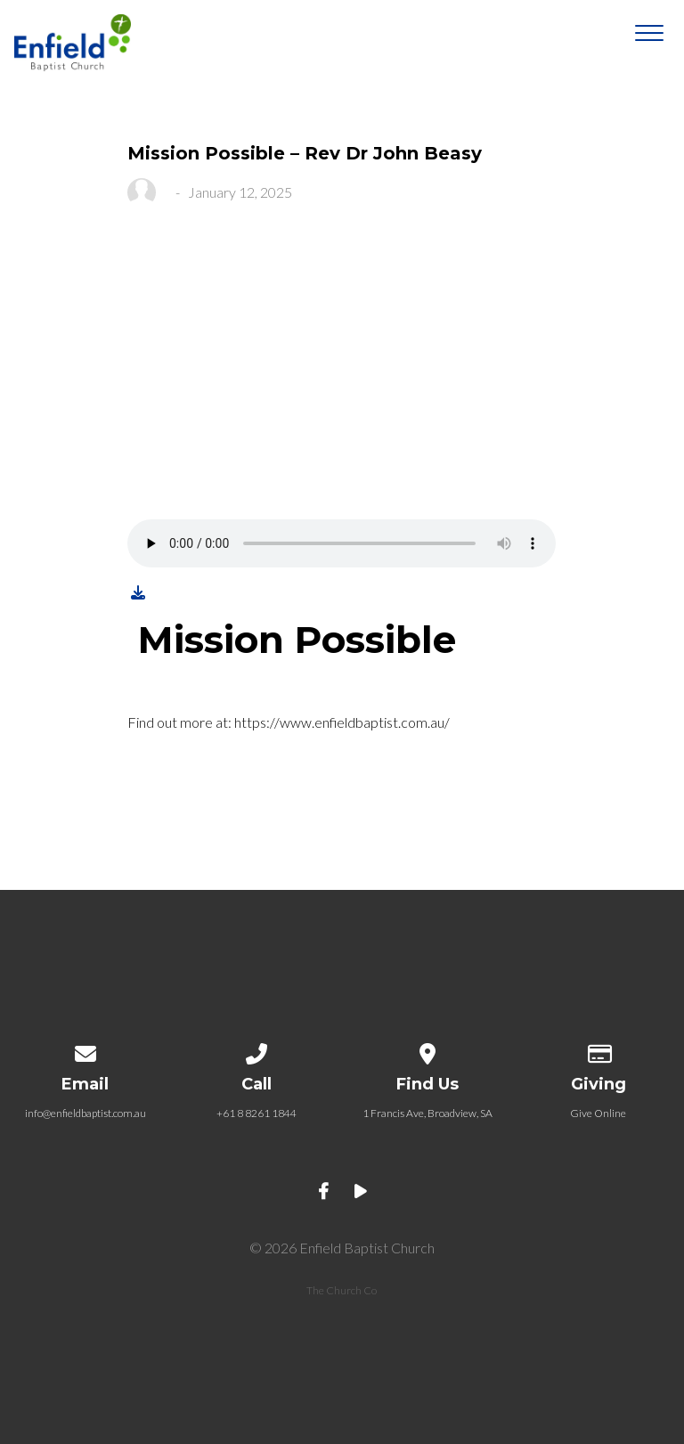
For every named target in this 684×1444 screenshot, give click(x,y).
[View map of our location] (427, 1050)
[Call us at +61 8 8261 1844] (256, 1050)
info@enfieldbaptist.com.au (85, 1113)
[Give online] (598, 1050)
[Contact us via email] (85, 1050)
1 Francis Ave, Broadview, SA (427, 1113)
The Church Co (341, 1290)
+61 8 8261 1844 (256, 1113)
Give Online (598, 1113)
